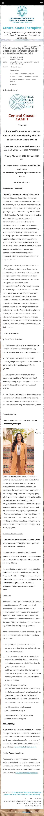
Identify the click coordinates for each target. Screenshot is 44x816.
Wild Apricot (26, 812)
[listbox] (32, 46)
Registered (5, 67)
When (4, 57)
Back (4, 46)
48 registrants (15, 67)
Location (5, 62)
